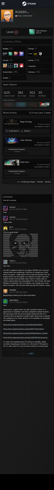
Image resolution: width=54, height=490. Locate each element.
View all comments (9, 200)
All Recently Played (28, 182)
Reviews (48, 182)
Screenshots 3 (14, 131)
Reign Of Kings (26, 122)
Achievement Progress (17, 149)
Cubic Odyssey (26, 140)
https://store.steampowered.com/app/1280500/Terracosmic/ (25, 337)
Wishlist (40, 182)
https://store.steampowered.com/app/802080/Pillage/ (22, 325)
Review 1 (27, 131)
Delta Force (24, 162)
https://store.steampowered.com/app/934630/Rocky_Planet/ (25, 333)
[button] (12, 31)
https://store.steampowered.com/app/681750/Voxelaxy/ (23, 329)
